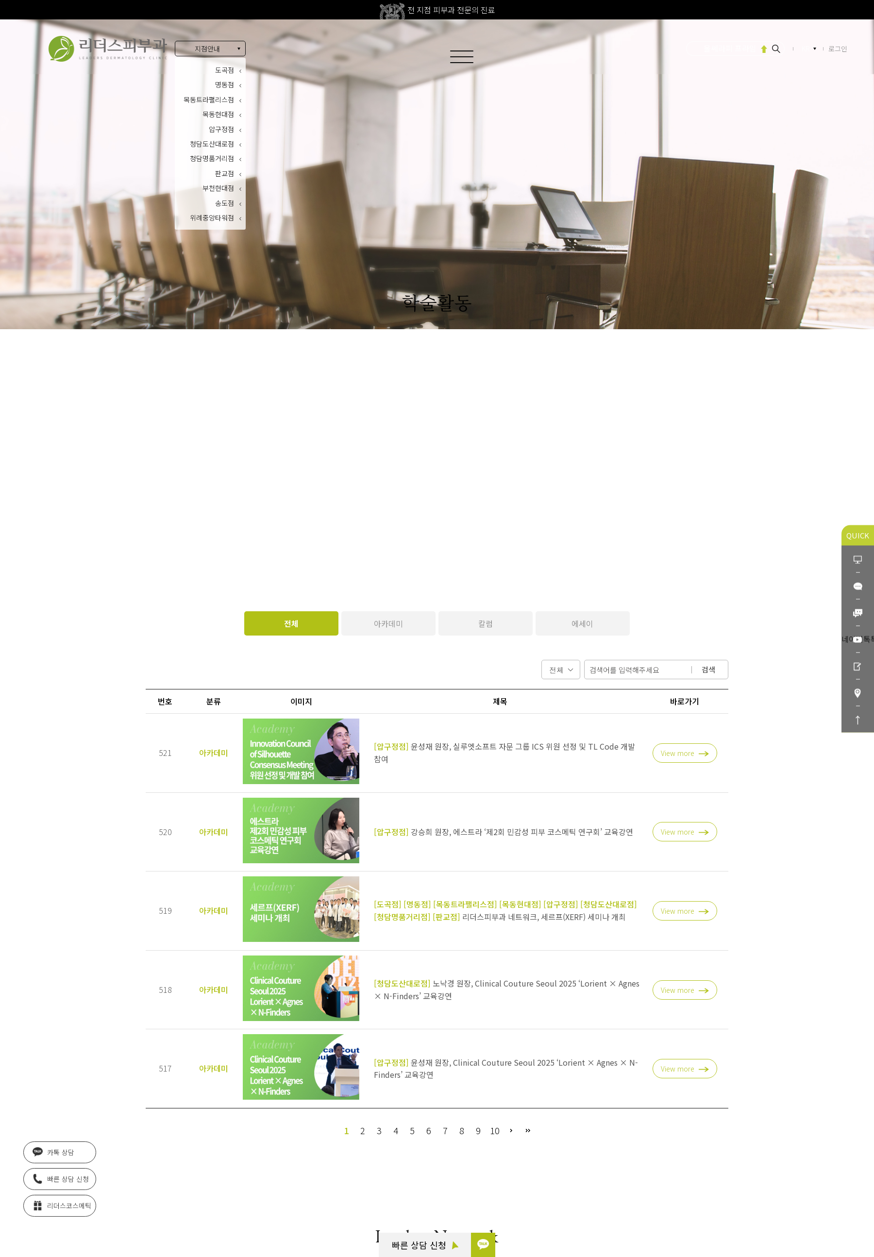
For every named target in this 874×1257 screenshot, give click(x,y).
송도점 (224, 203)
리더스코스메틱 (62, 1210)
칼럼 (485, 623)
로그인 (837, 48)
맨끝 (528, 1130)
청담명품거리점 (212, 158)
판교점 (224, 173)
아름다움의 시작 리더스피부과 (108, 49)
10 (495, 1130)
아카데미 (388, 623)
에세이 (582, 623)
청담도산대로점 (212, 144)
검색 (708, 669)
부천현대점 (218, 188)
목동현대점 (218, 114)
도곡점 (224, 70)
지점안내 (207, 48)
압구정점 (221, 129)
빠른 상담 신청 (425, 1245)
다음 (511, 1130)
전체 (291, 623)
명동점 (224, 84)
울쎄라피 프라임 (730, 48)
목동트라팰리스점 (209, 99)
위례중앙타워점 (212, 217)
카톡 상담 (53, 1156)
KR (806, 49)
